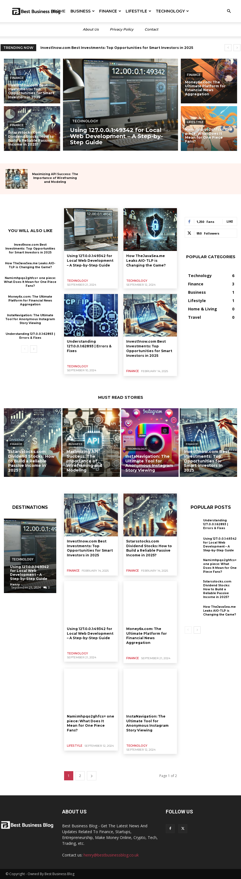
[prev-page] (24, 349)
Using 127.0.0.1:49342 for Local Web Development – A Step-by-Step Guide (90, 260)
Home (59, 11)
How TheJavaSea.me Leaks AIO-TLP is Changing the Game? (30, 265)
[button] (228, 11)
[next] (236, 47)
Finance (110, 11)
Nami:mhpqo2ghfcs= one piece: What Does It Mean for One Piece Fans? (30, 282)
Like (230, 221)
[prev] (228, 47)
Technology (172, 11)
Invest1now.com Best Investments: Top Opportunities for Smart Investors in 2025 (116, 48)
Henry (15, 584)
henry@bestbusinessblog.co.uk (111, 855)
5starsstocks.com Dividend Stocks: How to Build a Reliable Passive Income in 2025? (149, 548)
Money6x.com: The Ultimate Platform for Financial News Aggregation (30, 300)
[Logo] (36, 11)
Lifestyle (138, 11)
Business (82, 11)
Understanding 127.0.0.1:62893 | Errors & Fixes (30, 336)
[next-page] (33, 349)
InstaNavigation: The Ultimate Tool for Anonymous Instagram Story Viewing (30, 319)
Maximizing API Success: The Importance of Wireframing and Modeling (55, 178)
